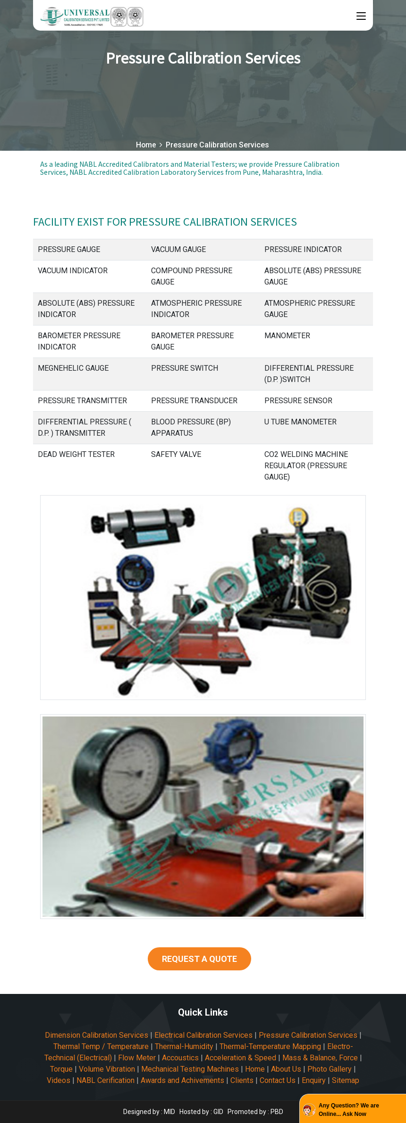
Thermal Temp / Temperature (101, 1046)
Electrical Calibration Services (203, 1035)
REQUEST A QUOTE (199, 959)
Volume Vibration (107, 1069)
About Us (286, 1069)
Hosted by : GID (201, 1111)
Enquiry (314, 1080)
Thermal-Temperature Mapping (270, 1046)
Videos (58, 1080)
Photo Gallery (329, 1069)
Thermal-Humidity (184, 1046)
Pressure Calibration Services (308, 1035)
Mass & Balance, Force (320, 1057)
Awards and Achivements (182, 1080)
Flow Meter (137, 1057)
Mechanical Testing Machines (190, 1069)
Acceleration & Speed (240, 1057)
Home (145, 144)
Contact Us (278, 1080)
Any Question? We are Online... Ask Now (349, 1109)
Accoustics (180, 1057)
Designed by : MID (150, 1111)
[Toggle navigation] (361, 16)
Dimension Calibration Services (96, 1035)
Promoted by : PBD (255, 1111)
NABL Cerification (105, 1080)
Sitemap (345, 1080)
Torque (61, 1069)
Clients (242, 1080)
